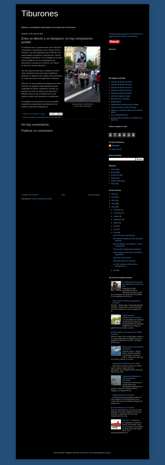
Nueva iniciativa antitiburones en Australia (131, 316)
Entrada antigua (94, 195)
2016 (114, 194)
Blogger (108, 453)
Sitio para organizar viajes (120, 96)
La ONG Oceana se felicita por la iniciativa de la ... (125, 265)
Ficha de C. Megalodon (131, 420)
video (113, 184)
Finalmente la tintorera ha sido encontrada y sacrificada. (131, 378)
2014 (114, 200)
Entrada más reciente (30, 195)
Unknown (115, 146)
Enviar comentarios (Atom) (42, 199)
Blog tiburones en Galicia (120, 99)
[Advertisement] (121, 62)
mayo (115, 232)
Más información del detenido (124, 235)
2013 (114, 204)
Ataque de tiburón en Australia (124, 261)
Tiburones (39, 13)
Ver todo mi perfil (115, 149)
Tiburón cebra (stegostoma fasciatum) (127, 249)
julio (115, 226)
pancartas (58, 117)
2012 (114, 207)
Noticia (51, 117)
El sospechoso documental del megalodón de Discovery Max (132, 284)
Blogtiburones (116, 102)
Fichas (113, 169)
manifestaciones (43, 117)
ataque (113, 178)
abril (115, 270)
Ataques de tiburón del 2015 (121, 85)
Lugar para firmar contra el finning (123, 107)
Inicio (63, 195)
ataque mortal (116, 181)
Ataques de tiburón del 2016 (121, 82)
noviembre (117, 213)
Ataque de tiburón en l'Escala (123, 395)
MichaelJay (84, 453)
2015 (114, 197)
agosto (116, 223)
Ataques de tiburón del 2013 (121, 90)
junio (115, 229)
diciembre (117, 210)
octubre (116, 216)
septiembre (117, 220)
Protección (115, 175)
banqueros (33, 117)
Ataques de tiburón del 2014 (121, 88)
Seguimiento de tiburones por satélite (124, 105)
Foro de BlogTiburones (119, 115)
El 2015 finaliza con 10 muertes (122, 408)
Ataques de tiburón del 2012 (121, 93)
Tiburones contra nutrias (122, 258)
